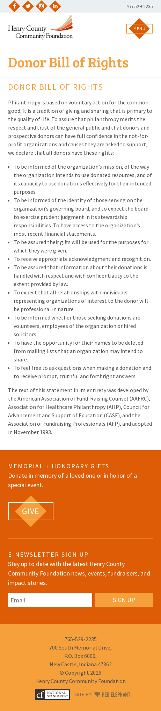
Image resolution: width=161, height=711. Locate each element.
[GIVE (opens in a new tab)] (30, 511)
